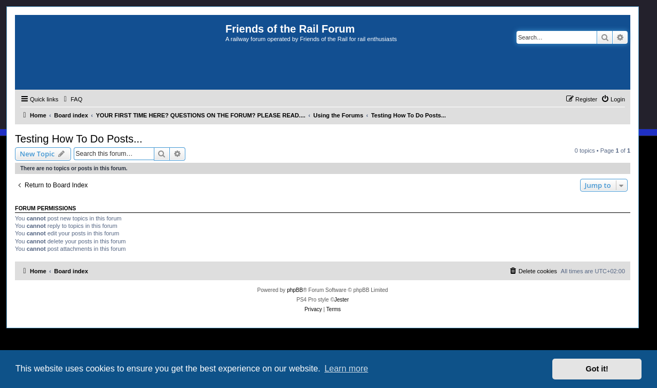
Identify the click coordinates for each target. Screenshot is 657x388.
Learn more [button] (346, 368)
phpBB (295, 290)
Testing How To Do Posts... (79, 139)
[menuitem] (71, 99)
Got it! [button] (597, 369)
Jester (341, 300)
